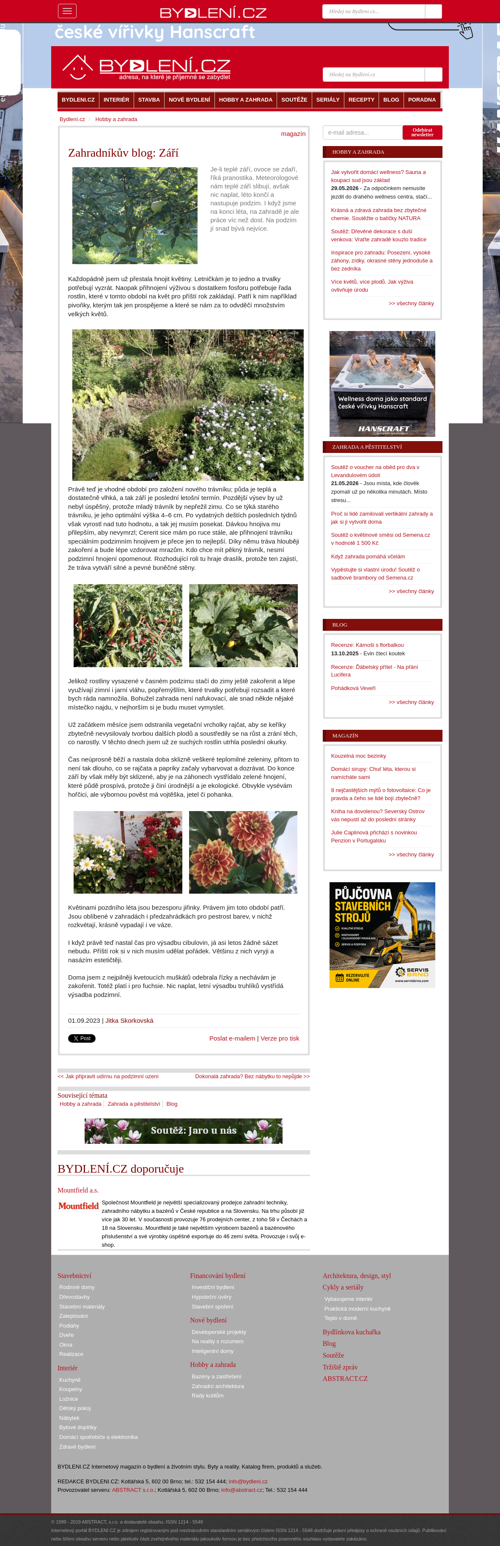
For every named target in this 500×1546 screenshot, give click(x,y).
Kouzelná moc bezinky (358, 756)
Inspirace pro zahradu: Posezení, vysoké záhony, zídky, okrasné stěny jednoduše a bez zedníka (382, 260)
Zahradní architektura (218, 1386)
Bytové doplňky (77, 1427)
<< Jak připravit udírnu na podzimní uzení (108, 1076)
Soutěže (333, 1355)
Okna (65, 1345)
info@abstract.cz (241, 1490)
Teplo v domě (340, 1318)
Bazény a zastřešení (217, 1376)
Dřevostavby (74, 1297)
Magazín (345, 735)
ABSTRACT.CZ (345, 1378)
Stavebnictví (74, 1275)
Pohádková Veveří (353, 688)
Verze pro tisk (280, 1038)
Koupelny (70, 1389)
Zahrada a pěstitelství (134, 1104)
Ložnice (68, 1399)
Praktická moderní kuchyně (357, 1309)
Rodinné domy (77, 1287)
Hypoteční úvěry (211, 1297)
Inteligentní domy (213, 1351)
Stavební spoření (212, 1306)
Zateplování (73, 1316)
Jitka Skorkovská (129, 1020)
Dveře (66, 1335)
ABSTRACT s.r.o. (133, 1490)
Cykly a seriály (343, 1287)
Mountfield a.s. (78, 1190)
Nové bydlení (208, 1320)
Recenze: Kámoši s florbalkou (367, 645)
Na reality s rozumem (218, 1341)
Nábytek (69, 1418)
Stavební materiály (82, 1306)
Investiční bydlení (213, 1287)
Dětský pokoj (75, 1408)
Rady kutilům (207, 1395)
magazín (293, 133)
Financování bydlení (217, 1275)
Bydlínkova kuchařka (352, 1332)
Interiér (67, 1368)
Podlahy (69, 1325)
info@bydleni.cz (248, 1481)
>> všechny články (411, 303)
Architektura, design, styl (357, 1275)
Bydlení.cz (72, 119)
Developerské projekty (219, 1332)
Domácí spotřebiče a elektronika (98, 1437)
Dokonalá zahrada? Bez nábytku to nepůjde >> (252, 1076)
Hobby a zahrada (81, 1104)
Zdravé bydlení (77, 1447)
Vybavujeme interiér (348, 1299)
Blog (172, 1104)
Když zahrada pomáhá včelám (368, 556)
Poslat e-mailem (232, 1038)
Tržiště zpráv (340, 1367)
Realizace (71, 1354)
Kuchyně (70, 1380)
